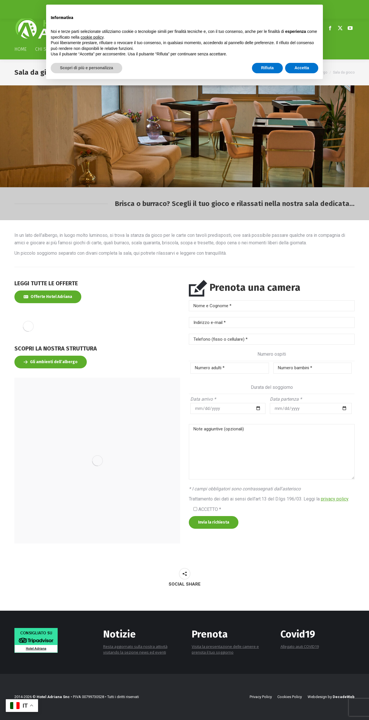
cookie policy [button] (92, 37)
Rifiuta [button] (267, 67)
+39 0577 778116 (32, 5)
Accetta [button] (301, 67)
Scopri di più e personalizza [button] (86, 67)
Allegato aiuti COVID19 (299, 646)
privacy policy (334, 499)
